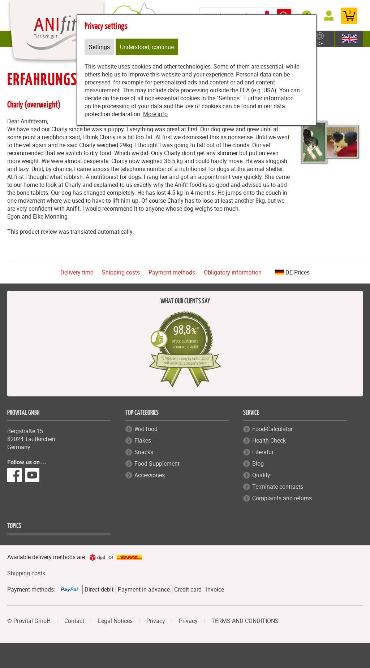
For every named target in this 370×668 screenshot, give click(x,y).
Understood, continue (147, 47)
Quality (261, 475)
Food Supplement (157, 463)
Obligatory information (233, 272)
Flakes (142, 440)
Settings (99, 47)
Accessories (149, 475)
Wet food (146, 429)
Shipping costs (121, 272)
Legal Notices (115, 620)
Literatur (263, 452)
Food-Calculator (272, 429)
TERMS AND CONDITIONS (245, 620)
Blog (258, 463)
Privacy (155, 620)
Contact (74, 620)
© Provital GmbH (29, 620)
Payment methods (172, 272)
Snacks (143, 452)
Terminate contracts (277, 487)
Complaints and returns (282, 498)
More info (155, 114)
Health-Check (269, 440)
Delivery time (76, 272)
